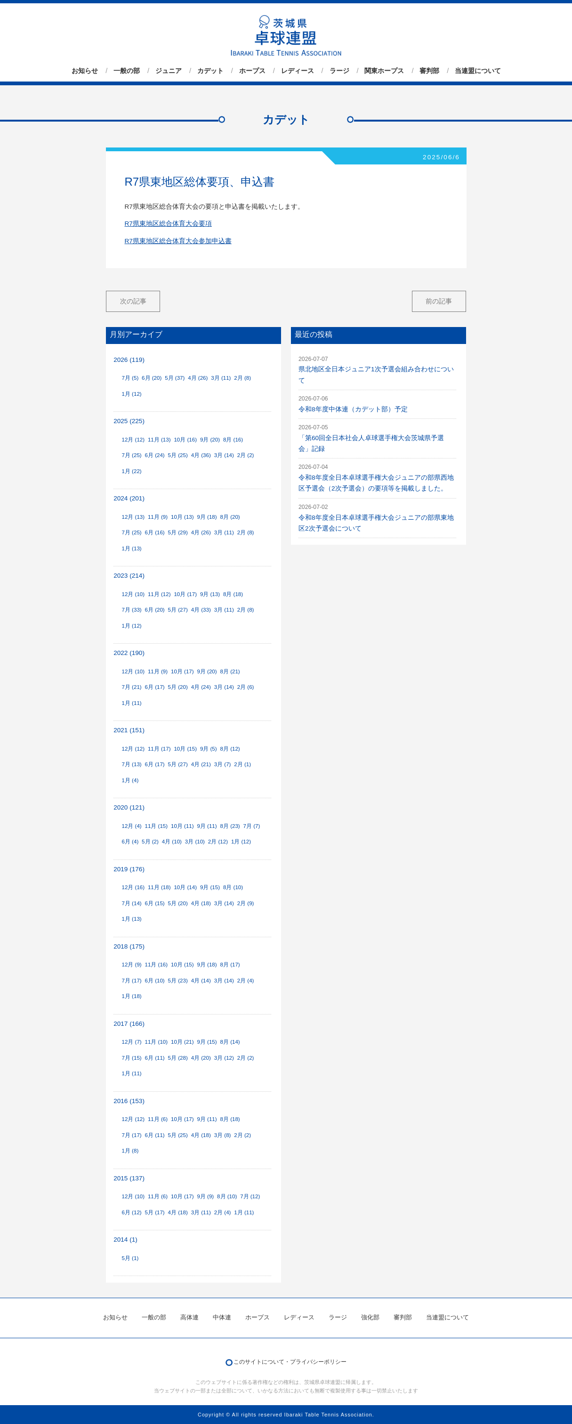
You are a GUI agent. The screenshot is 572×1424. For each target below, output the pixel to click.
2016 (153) (129, 1101)
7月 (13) (131, 764)
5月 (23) (178, 980)
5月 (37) (175, 378)
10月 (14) (185, 887)
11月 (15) (156, 826)
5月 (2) (150, 841)
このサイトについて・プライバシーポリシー (290, 1362)
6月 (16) (155, 532)
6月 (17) (155, 687)
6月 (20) (151, 378)
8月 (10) (233, 887)
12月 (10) (133, 594)
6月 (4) (129, 841)
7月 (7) (251, 826)
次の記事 (133, 301)
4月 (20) (201, 1058)
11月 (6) (158, 1119)
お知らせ (85, 70)
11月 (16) (156, 964)
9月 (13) (210, 594)
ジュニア (168, 70)
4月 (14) (201, 980)
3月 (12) (224, 1058)
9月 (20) (210, 439)
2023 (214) (129, 575)
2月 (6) (245, 687)
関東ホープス (384, 70)
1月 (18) (131, 996)
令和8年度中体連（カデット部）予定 (353, 409)
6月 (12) (131, 1212)
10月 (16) (185, 439)
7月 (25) (131, 455)
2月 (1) (242, 764)
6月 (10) (155, 980)
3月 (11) (221, 378)
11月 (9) (158, 517)
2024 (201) (129, 498)
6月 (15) (155, 903)
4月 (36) (201, 455)
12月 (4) (131, 826)
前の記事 (439, 301)
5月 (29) (178, 532)
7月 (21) (131, 687)
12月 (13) (133, 517)
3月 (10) (195, 841)
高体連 (189, 1317)
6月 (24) (155, 455)
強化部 (370, 1317)
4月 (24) (201, 687)
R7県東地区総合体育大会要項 (168, 223)
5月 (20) (178, 687)
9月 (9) (205, 1196)
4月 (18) (201, 903)
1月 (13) (131, 548)
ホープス (252, 70)
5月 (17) (155, 1212)
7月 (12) (250, 1196)
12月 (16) (133, 887)
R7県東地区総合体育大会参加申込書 (178, 241)
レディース (297, 70)
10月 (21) (182, 1042)
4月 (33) (201, 610)
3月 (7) (222, 764)
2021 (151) (129, 730)
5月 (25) (178, 455)
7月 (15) (131, 1058)
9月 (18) (207, 517)
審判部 (429, 70)
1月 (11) (131, 703)
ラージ (339, 70)
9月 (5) (208, 749)
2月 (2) (245, 455)
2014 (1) (125, 1239)
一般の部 (126, 70)
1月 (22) (131, 471)
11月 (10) (156, 1042)
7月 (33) (131, 610)
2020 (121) (129, 807)
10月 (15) (185, 749)
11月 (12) (159, 594)
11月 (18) (159, 887)
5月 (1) (129, 1258)
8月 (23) (230, 826)
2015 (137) (129, 1178)
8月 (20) (230, 517)
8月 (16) (233, 439)
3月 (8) (222, 1135)
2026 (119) (129, 359)
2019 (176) (129, 869)
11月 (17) (159, 749)
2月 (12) (218, 841)
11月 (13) (159, 439)
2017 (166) (129, 1023)
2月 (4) (245, 980)
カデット (210, 70)
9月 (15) (210, 887)
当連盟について (478, 70)
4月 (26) (198, 378)
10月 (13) (182, 517)
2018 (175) (129, 946)
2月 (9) (245, 903)
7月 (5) (129, 378)
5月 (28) (178, 1058)
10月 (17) (185, 594)
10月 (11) (182, 826)
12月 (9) (131, 964)
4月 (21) (201, 764)
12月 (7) (131, 1042)
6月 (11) (155, 1058)
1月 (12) (131, 394)
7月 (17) (131, 980)
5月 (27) (178, 610)
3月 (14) (224, 455)
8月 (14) (230, 1042)
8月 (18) (233, 594)
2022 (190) (129, 652)
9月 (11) (207, 826)
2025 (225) (129, 421)
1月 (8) (129, 1151)
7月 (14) (131, 903)
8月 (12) (230, 749)
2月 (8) (242, 378)
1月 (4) (129, 780)
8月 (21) (230, 671)
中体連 (222, 1317)
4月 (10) (172, 841)
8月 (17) (230, 964)
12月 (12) (133, 439)
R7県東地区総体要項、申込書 (200, 181)
